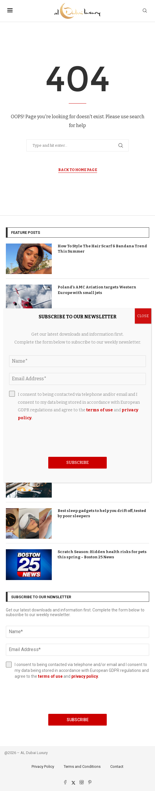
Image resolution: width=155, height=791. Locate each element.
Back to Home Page (77, 170)
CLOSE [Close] (143, 316)
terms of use (50, 676)
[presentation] (77, 696)
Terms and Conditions (82, 766)
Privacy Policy (43, 766)
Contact (116, 766)
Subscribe (78, 719)
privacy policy (84, 676)
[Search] (145, 11)
